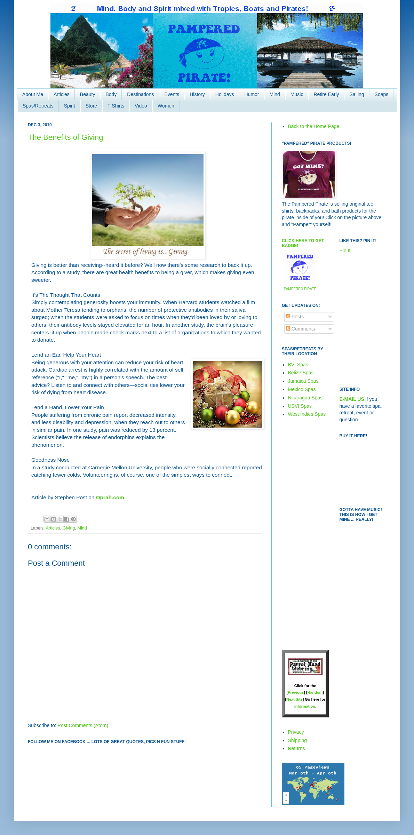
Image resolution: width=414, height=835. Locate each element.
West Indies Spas (307, 414)
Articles (62, 94)
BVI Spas (298, 364)
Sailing (357, 94)
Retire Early (326, 94)
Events (171, 94)
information (304, 706)
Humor (251, 94)
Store (91, 106)
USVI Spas (300, 406)
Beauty (87, 94)
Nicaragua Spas (305, 397)
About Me (32, 94)
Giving (69, 528)
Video (141, 106)
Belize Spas (301, 372)
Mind (275, 94)
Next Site (294, 699)
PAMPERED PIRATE (300, 289)
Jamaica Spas (303, 381)
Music (296, 94)
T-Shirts (116, 106)
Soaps (382, 94)
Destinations (140, 94)
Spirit (69, 106)
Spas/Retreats (38, 106)
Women (166, 106)
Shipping (297, 740)
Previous (296, 692)
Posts (295, 316)
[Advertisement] (303, 533)
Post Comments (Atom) (83, 725)
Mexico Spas (302, 389)
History (197, 94)
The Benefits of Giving (65, 137)
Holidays (224, 94)
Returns (296, 748)
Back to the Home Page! (314, 126)
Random (315, 692)
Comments (300, 329)
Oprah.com (109, 497)
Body (111, 94)
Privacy (296, 732)
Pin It (345, 250)
